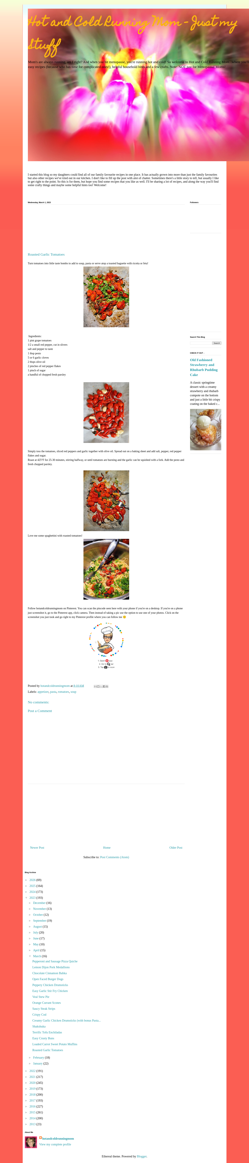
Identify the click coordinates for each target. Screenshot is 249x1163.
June (36, 938)
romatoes (63, 691)
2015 (32, 1112)
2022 (32, 1071)
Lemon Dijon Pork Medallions (51, 967)
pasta (53, 691)
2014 (32, 1118)
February (39, 1057)
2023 (32, 897)
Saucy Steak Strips (43, 1008)
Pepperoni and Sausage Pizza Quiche (55, 961)
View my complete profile (55, 1144)
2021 (32, 1076)
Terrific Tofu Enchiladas (47, 1032)
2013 (32, 1124)
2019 (32, 1088)
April (36, 950)
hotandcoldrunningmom (58, 1138)
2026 (32, 880)
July (36, 932)
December (39, 903)
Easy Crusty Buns (43, 1038)
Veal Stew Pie (40, 996)
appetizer (42, 691)
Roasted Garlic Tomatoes (47, 1050)
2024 (32, 891)
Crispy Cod (39, 1014)
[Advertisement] (106, 229)
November (40, 908)
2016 (32, 1106)
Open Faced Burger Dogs (47, 979)
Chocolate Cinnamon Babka (49, 973)
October (38, 914)
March (37, 956)
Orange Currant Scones (46, 1002)
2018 (32, 1094)
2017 (32, 1100)
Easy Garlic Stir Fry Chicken (50, 991)
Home (107, 847)
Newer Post (37, 847)
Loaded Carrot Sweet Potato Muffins (54, 1044)
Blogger (142, 1156)
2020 (32, 1082)
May (36, 944)
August (38, 926)
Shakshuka (39, 1026)
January (38, 1063)
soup (73, 691)
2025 (32, 886)
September (40, 920)
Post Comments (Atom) (114, 857)
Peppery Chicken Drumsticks (50, 985)
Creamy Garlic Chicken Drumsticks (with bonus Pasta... (66, 1020)
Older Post (176, 847)
